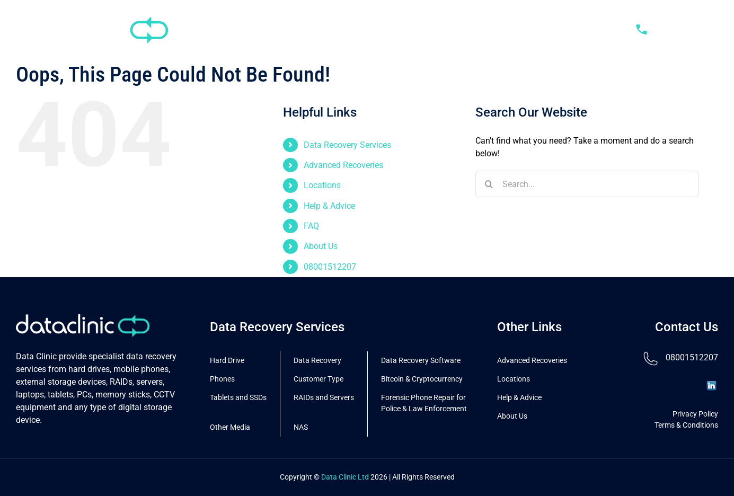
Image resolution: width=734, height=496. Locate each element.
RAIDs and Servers (324, 397)
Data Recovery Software (421, 360)
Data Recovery (317, 360)
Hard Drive (227, 360)
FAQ (311, 226)
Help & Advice (329, 206)
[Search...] (587, 184)
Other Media (230, 427)
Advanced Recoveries (343, 165)
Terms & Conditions (686, 425)
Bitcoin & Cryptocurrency (422, 379)
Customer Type (318, 379)
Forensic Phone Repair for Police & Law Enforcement (424, 403)
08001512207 (330, 267)
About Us (321, 246)
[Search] (488, 184)
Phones (222, 379)
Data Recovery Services (347, 145)
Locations (322, 185)
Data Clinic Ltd (345, 477)
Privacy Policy (695, 414)
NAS (301, 427)
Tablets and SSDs (238, 397)
